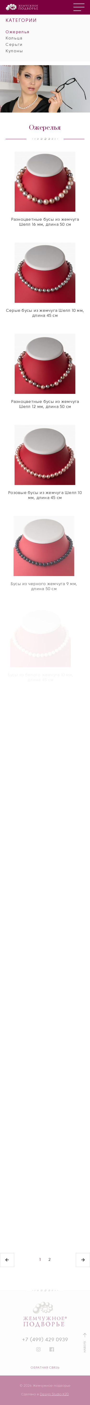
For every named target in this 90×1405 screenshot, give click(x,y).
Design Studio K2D (54, 1394)
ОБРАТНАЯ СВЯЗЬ (45, 1368)
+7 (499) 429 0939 (45, 1339)
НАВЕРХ (85, 1342)
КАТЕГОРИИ (21, 17)
